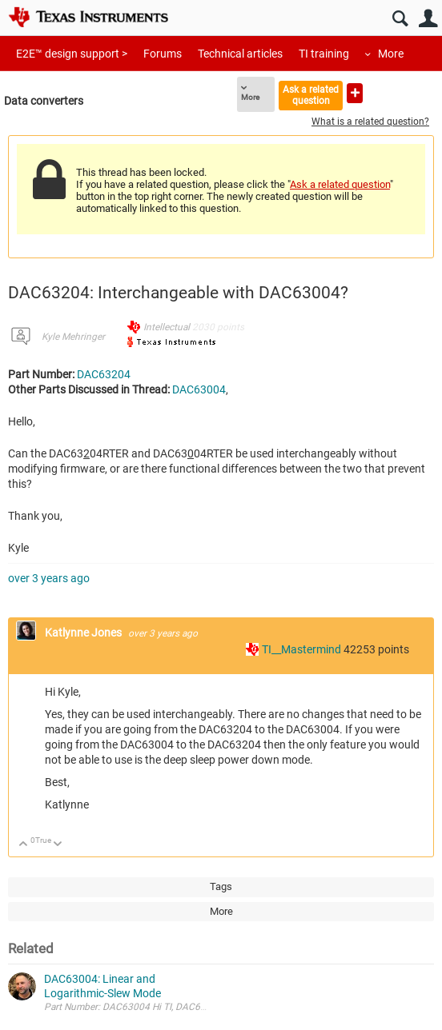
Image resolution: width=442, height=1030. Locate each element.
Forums (162, 53)
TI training (324, 53)
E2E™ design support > (71, 53)
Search (400, 19)
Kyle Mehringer (73, 336)
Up (23, 845)
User (428, 19)
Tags (221, 886)
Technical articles (240, 53)
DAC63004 (199, 389)
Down (58, 845)
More (391, 53)
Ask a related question (311, 95)
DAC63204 (104, 374)
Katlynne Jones (84, 632)
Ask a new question (355, 93)
